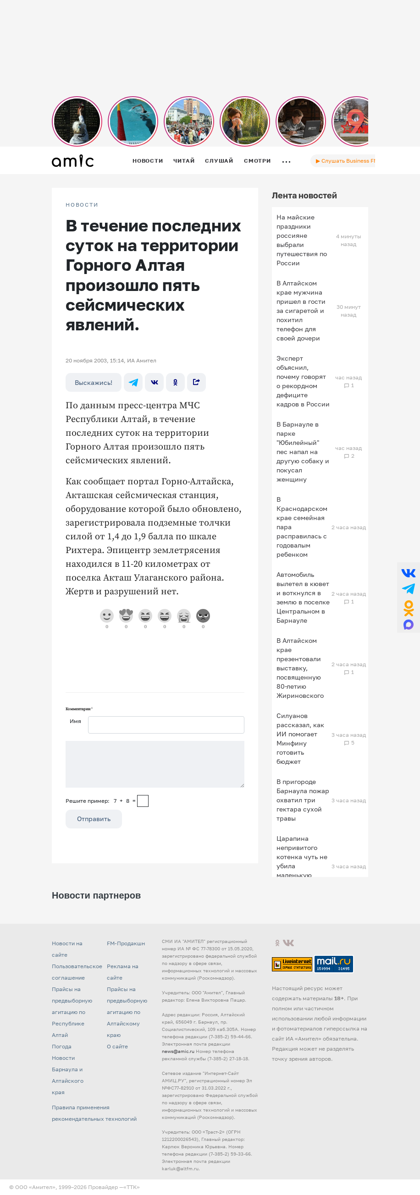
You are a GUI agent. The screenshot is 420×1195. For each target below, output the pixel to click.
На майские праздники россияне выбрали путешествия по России (301, 240)
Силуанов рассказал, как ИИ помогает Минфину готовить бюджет (300, 738)
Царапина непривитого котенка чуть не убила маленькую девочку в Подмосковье (301, 865)
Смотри (257, 160)
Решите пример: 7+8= (101, 800)
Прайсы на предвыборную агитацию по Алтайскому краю (127, 1012)
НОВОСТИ (82, 205)
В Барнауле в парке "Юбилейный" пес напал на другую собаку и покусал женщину (302, 451)
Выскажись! (93, 382)
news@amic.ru (178, 1051)
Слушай (219, 160)
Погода (62, 1046)
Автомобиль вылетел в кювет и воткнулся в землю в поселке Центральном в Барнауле (303, 597)
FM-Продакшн (126, 943)
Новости (148, 160)
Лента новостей (304, 195)
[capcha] (143, 801)
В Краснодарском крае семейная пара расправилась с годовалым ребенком (301, 526)
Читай (183, 160)
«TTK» (131, 1187)
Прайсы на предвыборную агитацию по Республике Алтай (72, 1012)
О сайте (117, 1046)
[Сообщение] (155, 764)
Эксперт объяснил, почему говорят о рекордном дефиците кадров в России (303, 381)
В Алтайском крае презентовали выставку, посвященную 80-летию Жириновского (300, 667)
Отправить (94, 818)
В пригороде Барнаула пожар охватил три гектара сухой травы (302, 800)
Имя (75, 721)
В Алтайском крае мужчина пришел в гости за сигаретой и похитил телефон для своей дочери (301, 310)
